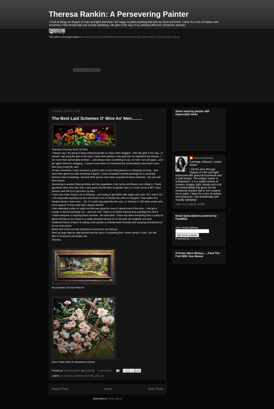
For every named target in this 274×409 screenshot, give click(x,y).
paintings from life (83, 375)
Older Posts (155, 388)
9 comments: (105, 370)
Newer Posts (60, 388)
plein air (99, 375)
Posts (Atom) (115, 398)
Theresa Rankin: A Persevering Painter (119, 14)
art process (67, 375)
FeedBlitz (195, 238)
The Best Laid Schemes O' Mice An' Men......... (97, 118)
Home (108, 388)
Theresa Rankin (203, 157)
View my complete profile (190, 204)
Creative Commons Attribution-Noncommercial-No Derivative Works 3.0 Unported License (130, 36)
